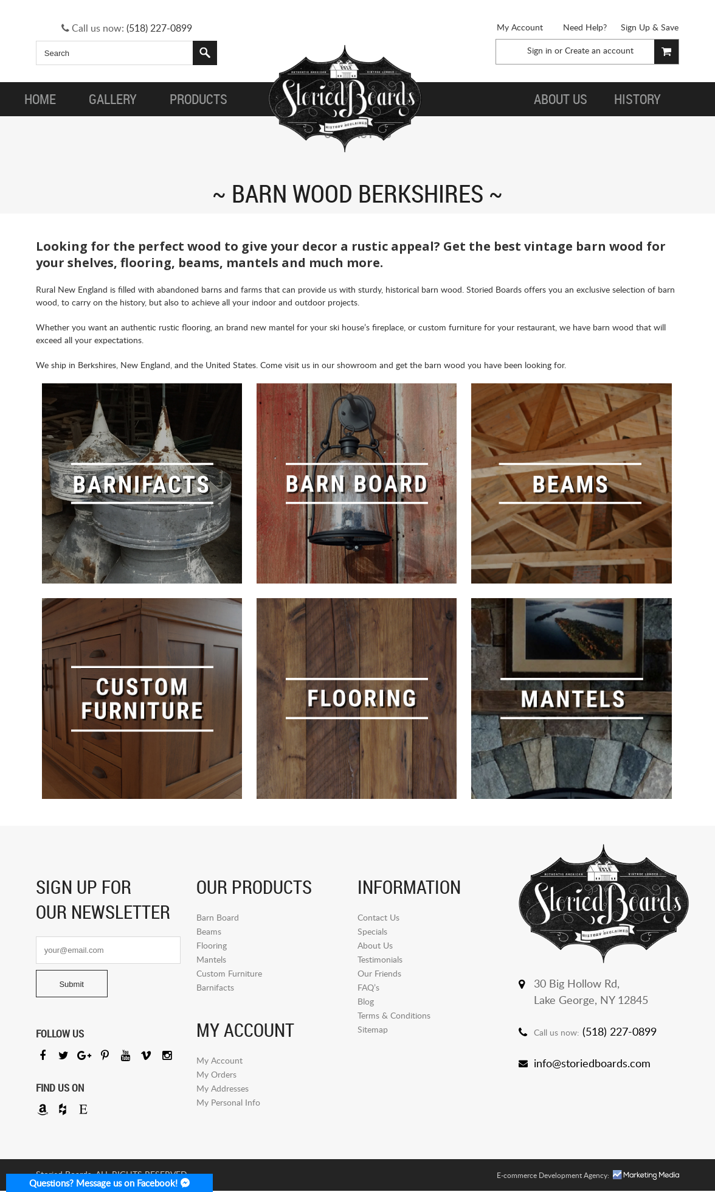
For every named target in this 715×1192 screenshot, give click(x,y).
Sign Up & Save (650, 27)
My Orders (216, 1074)
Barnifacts (215, 987)
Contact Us (378, 917)
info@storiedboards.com (592, 1063)
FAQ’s (368, 987)
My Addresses (222, 1088)
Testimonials (380, 959)
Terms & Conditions (394, 1015)
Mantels (211, 959)
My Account (520, 27)
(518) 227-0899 (159, 28)
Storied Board (344, 99)
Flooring (211, 945)
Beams (208, 931)
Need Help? (585, 27)
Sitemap (373, 1029)
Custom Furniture (229, 973)
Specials (372, 931)
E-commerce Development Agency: (553, 1176)
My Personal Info (228, 1102)
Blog (366, 1001)
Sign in (539, 50)
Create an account (599, 50)
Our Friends (379, 973)
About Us (375, 945)
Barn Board (217, 917)
